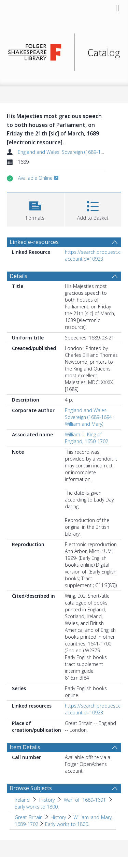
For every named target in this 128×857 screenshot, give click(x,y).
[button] (35, 208)
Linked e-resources (34, 242)
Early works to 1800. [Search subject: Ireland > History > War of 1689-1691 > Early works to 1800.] (37, 806)
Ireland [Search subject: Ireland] (22, 800)
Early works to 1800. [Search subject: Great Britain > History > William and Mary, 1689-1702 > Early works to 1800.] (67, 824)
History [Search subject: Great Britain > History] (58, 817)
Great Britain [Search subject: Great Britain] (29, 817)
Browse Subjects (31, 788)
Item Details (25, 747)
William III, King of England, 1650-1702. (87, 438)
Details (18, 276)
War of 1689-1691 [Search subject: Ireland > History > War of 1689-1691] (85, 800)
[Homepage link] (64, 50)
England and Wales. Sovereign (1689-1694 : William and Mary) (89, 417)
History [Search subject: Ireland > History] (47, 800)
